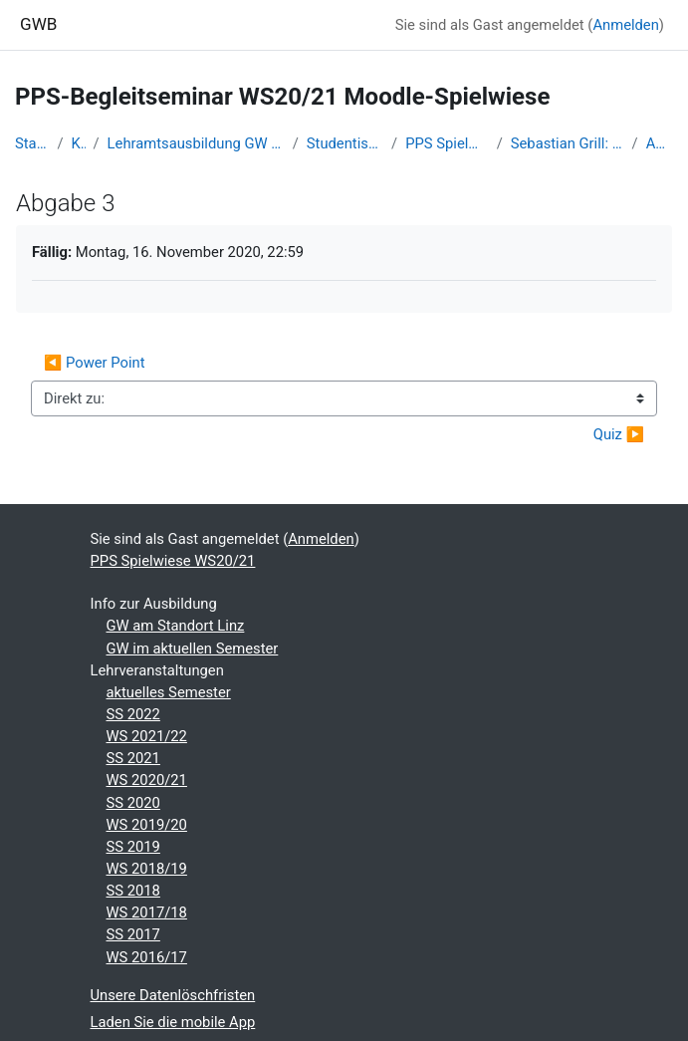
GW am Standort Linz (176, 626)
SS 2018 (133, 891)
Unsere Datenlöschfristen (173, 995)
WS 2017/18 (147, 912)
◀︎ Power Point (94, 363)
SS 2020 (133, 803)
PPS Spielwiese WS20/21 (446, 143)
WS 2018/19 (147, 869)
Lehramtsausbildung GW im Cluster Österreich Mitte (196, 143)
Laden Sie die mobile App (173, 1022)
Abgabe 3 (659, 143)
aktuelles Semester (169, 692)
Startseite (32, 143)
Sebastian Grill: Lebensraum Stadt (567, 143)
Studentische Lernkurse (345, 143)
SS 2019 (133, 847)
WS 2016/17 (147, 957)
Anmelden (625, 25)
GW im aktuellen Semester (193, 648)
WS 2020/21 (147, 780)
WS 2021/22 (147, 736)
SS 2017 (133, 934)
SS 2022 (133, 714)
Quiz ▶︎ (618, 434)
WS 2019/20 (147, 825)
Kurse (79, 143)
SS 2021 (133, 758)
